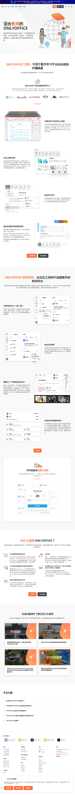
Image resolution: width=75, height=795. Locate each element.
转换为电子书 (19, 235)
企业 (9, 6)
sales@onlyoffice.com (64, 749)
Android (16, 560)
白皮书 (40, 766)
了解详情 (17, 783)
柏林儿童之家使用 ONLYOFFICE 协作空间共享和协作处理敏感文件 (54, 669)
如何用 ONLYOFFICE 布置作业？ (15, 701)
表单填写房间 (16, 312)
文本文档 (58, 128)
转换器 (4, 758)
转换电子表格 (6, 763)
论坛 (40, 759)
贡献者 (22, 765)
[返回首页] (3, 6)
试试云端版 (42, 594)
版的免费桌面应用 (28, 558)
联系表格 (40, 768)
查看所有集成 (37, 103)
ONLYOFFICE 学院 (42, 762)
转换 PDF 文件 (6, 766)
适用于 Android (50, 740)
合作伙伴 (20, 6)
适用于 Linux (24, 740)
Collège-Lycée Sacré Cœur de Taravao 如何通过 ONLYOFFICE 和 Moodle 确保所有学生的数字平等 (20, 670)
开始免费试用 (31, 255)
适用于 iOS (63, 740)
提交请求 (37, 479)
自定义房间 (21, 388)
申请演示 (40, 770)
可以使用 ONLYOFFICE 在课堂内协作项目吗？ (19, 706)
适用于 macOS (37, 740)
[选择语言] (72, 6)
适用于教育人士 (24, 751)
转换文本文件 (6, 761)
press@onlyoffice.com (64, 754)
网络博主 (23, 769)
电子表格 (64, 128)
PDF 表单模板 (6, 749)
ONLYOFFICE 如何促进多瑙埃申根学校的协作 (54, 642)
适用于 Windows (11, 740)
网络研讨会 (41, 764)
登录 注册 (60, 6)
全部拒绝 (8, 788)
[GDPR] (43, 752)
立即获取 (32, 594)
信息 (24, 6)
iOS (12, 560)
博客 (4, 772)
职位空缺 (23, 770)
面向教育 (23, 747)
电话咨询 (58, 756)
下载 (54, 6)
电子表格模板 (6, 753)
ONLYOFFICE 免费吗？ (12, 720)
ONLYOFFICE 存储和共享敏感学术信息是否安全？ (20, 716)
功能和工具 (23, 757)
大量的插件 (19, 569)
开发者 (12, 6)
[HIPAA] (40, 752)
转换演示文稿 (6, 764)
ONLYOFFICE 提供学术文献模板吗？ (16, 711)
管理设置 (18, 788)
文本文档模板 (6, 751)
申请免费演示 (43, 255)
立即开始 (37, 450)
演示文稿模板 (6, 755)
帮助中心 (40, 761)
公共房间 (59, 349)
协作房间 (17, 387)
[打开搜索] (66, 6)
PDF (48, 129)
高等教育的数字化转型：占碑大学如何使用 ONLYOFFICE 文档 (19, 643)
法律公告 (40, 772)
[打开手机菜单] (68, 6)
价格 (16, 6)
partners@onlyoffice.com (61, 752)
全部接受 (28, 788)
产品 (5, 6)
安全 (40, 747)
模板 (4, 747)
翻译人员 (23, 767)
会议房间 (13, 392)
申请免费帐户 (24, 759)
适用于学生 (23, 749)
